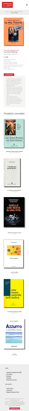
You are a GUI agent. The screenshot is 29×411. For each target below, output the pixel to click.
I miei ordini (9, 390)
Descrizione (9, 74)
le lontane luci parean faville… (14, 190)
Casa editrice (9, 374)
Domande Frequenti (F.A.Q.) (12, 392)
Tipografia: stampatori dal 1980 (13, 372)
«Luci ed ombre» (14, 272)
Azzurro (14, 354)
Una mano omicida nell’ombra (14, 311)
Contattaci (8, 378)
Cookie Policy (17, 405)
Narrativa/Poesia (18, 11)
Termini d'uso (21, 404)
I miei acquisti (8, 384)
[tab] (9, 74)
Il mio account (9, 388)
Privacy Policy (11, 405)
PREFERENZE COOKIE (15, 408)
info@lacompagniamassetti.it (18, 402)
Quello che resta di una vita (14, 232)
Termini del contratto (11, 380)
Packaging (8, 376)
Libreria (11, 11)
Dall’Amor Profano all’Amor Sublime (14, 151)
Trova (6, 368)
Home (7, 11)
